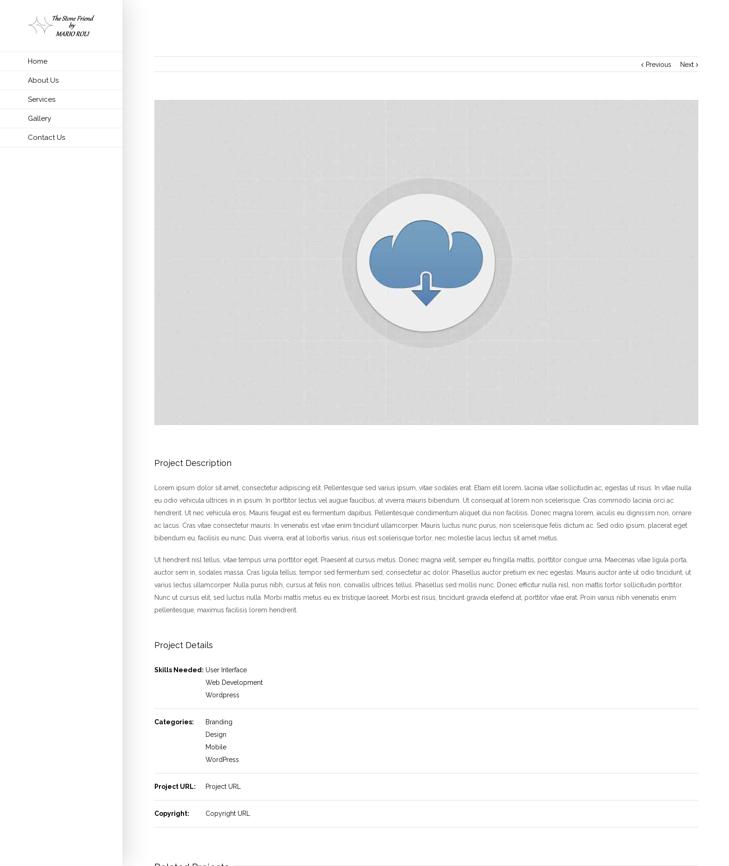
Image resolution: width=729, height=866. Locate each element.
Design (215, 734)
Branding (218, 722)
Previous (658, 64)
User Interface (226, 670)
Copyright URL (227, 813)
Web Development (234, 682)
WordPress (222, 759)
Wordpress (222, 695)
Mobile (215, 747)
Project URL (223, 786)
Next (687, 64)
